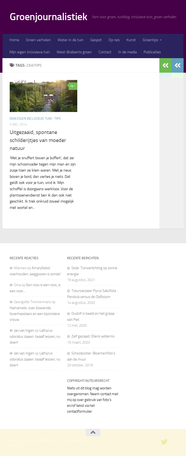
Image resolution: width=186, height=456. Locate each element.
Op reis (114, 40)
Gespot (96, 40)
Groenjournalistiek (48, 17)
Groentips (150, 40)
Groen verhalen (38, 40)
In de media (127, 52)
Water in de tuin (71, 40)
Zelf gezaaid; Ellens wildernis (93, 336)
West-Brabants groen (74, 52)
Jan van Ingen (24, 330)
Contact (105, 52)
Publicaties (152, 52)
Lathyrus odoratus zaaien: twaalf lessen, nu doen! (35, 336)
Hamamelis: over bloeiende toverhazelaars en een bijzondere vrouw (35, 314)
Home (14, 40)
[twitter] (164, 442)
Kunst (131, 40)
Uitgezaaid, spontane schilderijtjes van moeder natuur (38, 140)
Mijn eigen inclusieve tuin (29, 52)
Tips (57, 119)
